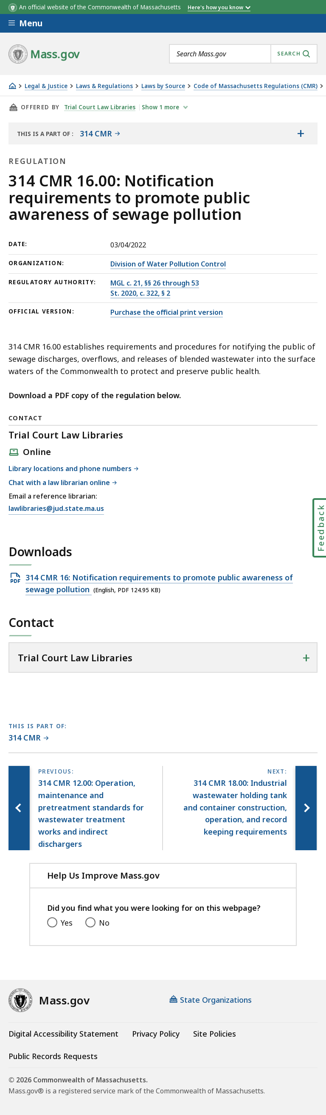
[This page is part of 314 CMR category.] (28, 738)
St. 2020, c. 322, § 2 (140, 293)
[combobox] (243, 54)
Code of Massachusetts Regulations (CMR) (256, 86)
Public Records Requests (53, 1056)
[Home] (12, 86)
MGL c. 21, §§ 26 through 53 (154, 283)
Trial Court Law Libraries (99, 107)
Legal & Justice (46, 86)
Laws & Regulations (104, 86)
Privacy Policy (156, 1034)
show (161, 107)
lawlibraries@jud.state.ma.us (56, 509)
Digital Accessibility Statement (63, 1034)
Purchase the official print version (166, 312)
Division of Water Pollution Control (168, 264)
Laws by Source (163, 86)
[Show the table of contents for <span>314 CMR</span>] (300, 133)
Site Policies (214, 1034)
